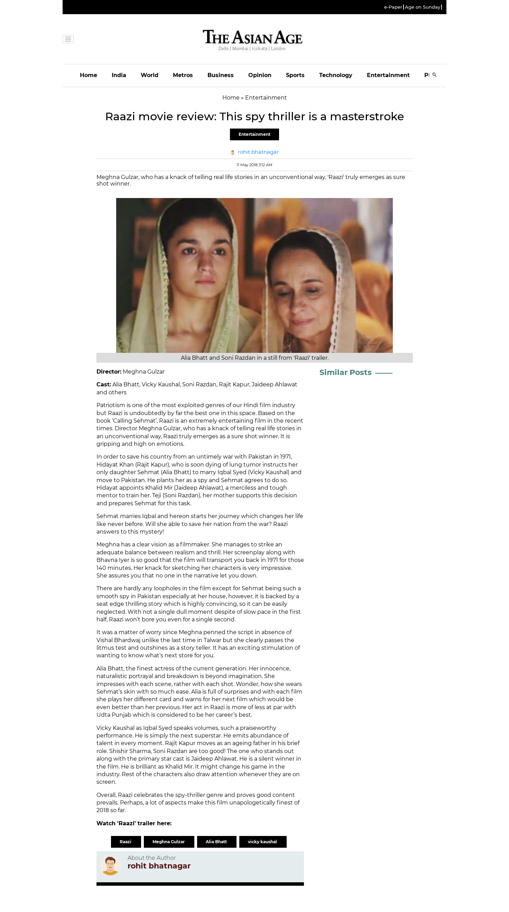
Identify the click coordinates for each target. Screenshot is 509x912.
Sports (295, 75)
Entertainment (388, 75)
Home (88, 75)
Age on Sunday (422, 7)
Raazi (126, 841)
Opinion (259, 75)
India (119, 75)
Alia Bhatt (217, 841)
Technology (335, 75)
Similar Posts (346, 372)
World (149, 75)
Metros (183, 75)
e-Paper (393, 7)
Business (220, 75)
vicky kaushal (263, 841)
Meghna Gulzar (169, 841)
